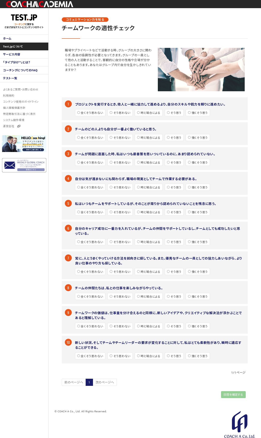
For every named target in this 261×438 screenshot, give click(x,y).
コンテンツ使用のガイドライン (21, 101)
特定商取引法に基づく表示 (19, 114)
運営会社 (12, 126)
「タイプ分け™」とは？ (17, 62)
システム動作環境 (13, 120)
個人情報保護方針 (14, 108)
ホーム (7, 38)
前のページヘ (74, 382)
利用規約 (8, 95)
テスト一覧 (10, 78)
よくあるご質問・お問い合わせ (21, 89)
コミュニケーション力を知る (85, 19)
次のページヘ (105, 382)
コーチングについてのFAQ (20, 70)
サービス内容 (12, 54)
